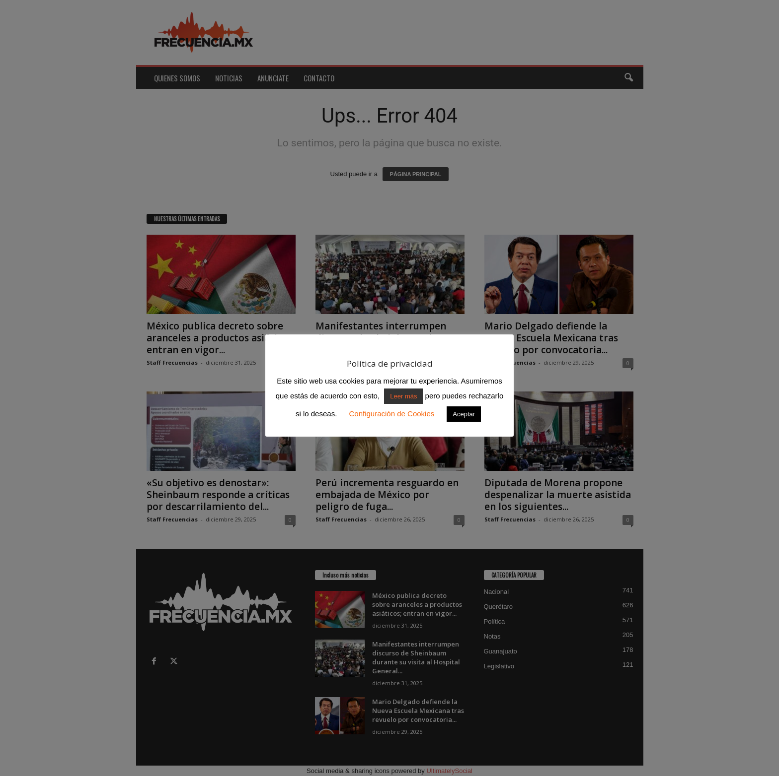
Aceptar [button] (464, 414)
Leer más (403, 396)
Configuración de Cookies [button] (391, 413)
